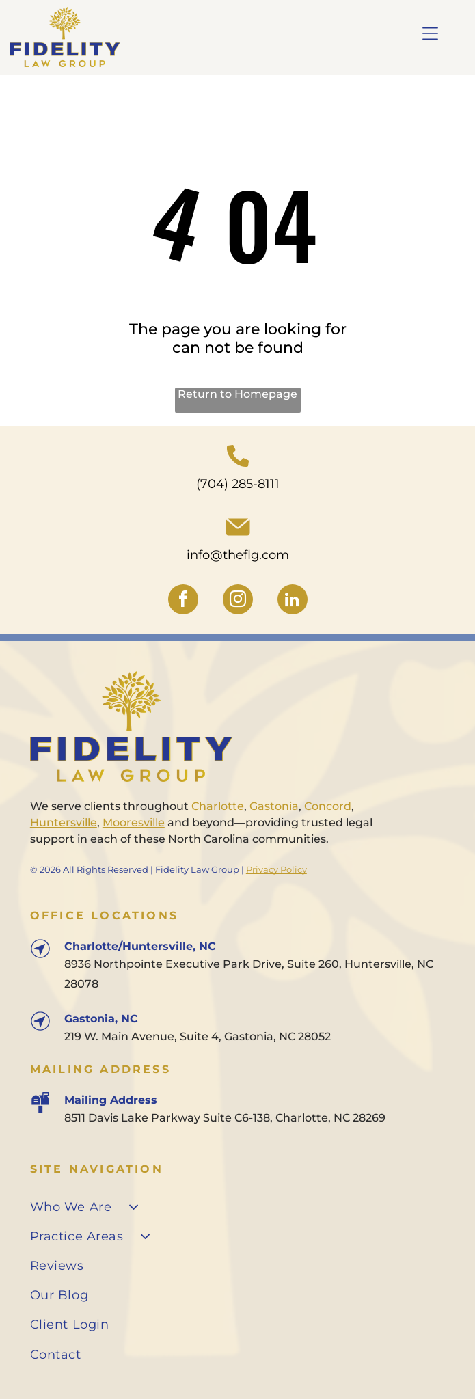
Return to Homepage (237, 394)
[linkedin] (292, 601)
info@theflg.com (238, 554)
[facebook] (183, 601)
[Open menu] (430, 33)
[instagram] (238, 601)
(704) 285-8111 (238, 483)
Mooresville (134, 822)
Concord (327, 806)
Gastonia (274, 806)
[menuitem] (237, 1206)
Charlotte (217, 806)
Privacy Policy (276, 869)
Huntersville (63, 822)
